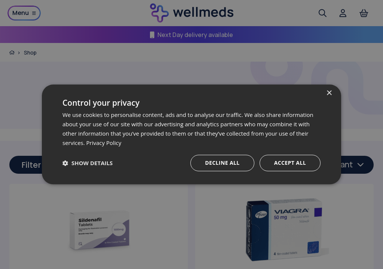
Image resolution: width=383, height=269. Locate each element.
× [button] (329, 93)
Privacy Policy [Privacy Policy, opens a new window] (104, 142)
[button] (87, 163)
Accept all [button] (290, 163)
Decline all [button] (222, 163)
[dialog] (191, 134)
